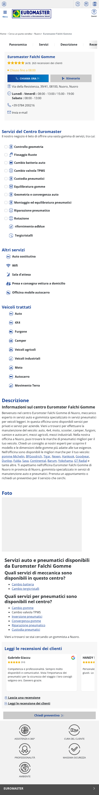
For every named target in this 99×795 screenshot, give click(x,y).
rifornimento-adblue (27, 226)
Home (3, 33)
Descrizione (69, 45)
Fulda (17, 461)
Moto (15, 368)
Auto (15, 314)
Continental (38, 461)
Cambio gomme (23, 608)
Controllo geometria (26, 147)
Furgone (18, 332)
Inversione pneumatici (27, 617)
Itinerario (71, 78)
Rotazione (19, 218)
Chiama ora (26, 78)
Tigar (47, 456)
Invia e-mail (19, 113)
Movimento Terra (24, 385)
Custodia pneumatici (26, 178)
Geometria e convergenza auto (34, 194)
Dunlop (7, 461)
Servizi (43, 45)
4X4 (14, 322)
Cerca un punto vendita (20, 33)
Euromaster (49, 788)
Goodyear (82, 456)
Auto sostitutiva (21, 256)
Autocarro (19, 377)
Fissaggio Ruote (23, 155)
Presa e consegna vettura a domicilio (35, 283)
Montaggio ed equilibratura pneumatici (40, 202)
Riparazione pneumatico (29, 210)
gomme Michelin (13, 456)
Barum (52, 461)
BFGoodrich (34, 456)
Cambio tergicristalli (25, 589)
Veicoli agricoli (22, 350)
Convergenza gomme (26, 621)
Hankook (68, 456)
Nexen (56, 456)
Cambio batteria (23, 584)
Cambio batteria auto (27, 163)
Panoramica (18, 45)
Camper (17, 341)
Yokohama (65, 461)
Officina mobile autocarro (28, 292)
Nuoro (37, 33)
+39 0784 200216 (23, 105)
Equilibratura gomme (27, 186)
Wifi (12, 265)
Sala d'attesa (18, 275)
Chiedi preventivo (47, 715)
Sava (25, 461)
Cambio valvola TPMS (27, 170)
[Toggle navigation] (5, 13)
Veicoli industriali (24, 359)
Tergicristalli (21, 235)
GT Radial (80, 461)
